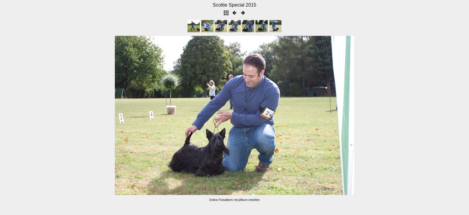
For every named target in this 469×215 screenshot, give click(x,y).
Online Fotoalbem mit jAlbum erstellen (234, 200)
